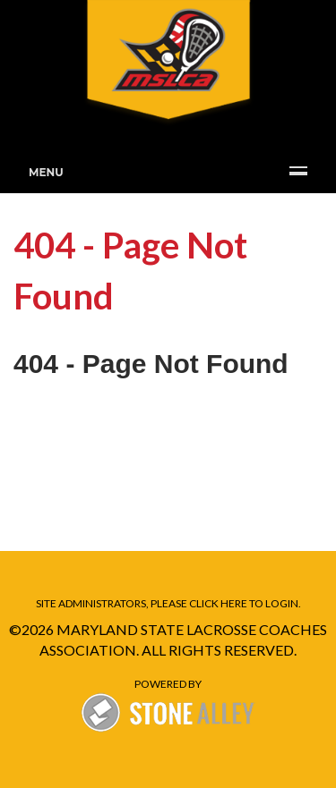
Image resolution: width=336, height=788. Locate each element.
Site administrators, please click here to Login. (168, 603)
